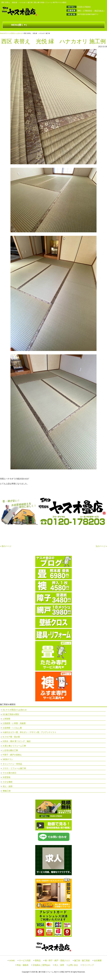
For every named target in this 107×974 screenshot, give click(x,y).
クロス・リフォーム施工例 (14, 768)
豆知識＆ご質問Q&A (41, 965)
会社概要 (98, 961)
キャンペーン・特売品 (12, 764)
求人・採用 (7, 786)
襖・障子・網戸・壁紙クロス (57, 961)
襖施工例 (6, 791)
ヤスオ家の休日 (9, 773)
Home (2, 33)
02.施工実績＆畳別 (11, 714)
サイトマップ (88, 965)
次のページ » (101, 546)
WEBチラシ (8, 759)
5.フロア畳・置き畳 (11, 737)
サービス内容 (25, 961)
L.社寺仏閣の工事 (10, 750)
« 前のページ (5, 546)
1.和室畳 (6, 719)
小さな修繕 (7, 782)
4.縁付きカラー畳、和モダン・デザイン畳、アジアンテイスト (29, 732)
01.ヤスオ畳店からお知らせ (13, 33)
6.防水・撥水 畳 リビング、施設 (17, 741)
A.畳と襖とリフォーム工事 (14, 746)
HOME (12, 961)
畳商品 (38, 961)
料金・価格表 (23, 965)
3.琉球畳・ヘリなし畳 (12, 728)
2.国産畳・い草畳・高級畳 (14, 723)
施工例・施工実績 (82, 961)
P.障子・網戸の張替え (12, 755)
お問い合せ (73, 965)
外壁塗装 (6, 777)
